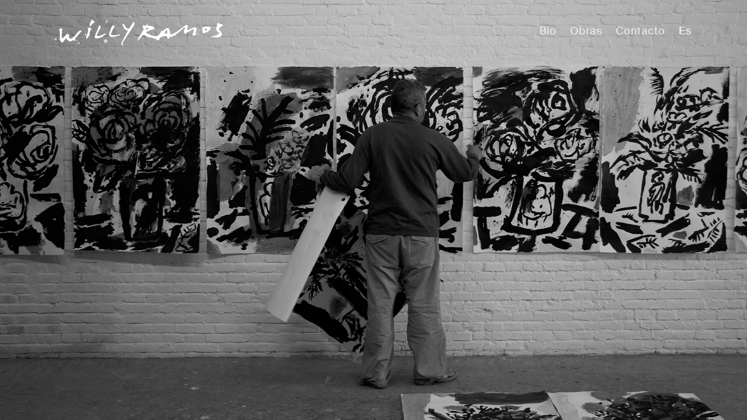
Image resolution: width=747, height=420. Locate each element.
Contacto (640, 31)
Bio (548, 31)
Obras (586, 31)
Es (685, 31)
